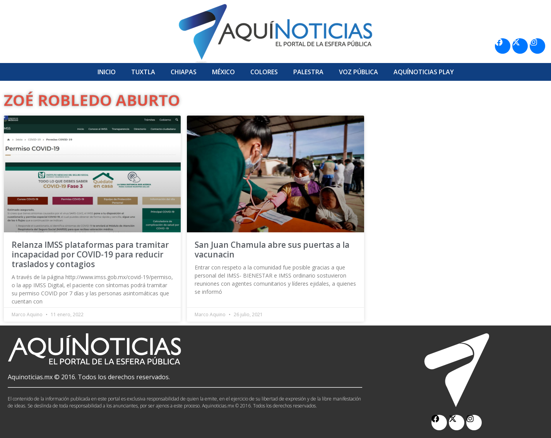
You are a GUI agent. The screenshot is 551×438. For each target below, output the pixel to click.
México (223, 72)
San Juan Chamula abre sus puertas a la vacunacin (272, 249)
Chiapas (184, 72)
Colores (264, 72)
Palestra (308, 72)
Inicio (107, 72)
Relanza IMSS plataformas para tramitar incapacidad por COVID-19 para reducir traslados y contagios (90, 254)
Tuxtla (143, 72)
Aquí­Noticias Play (424, 72)
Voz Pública (358, 72)
